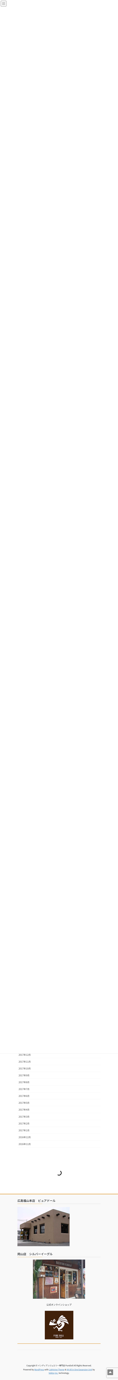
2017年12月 (25, 1054)
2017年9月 (24, 1075)
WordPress (39, 1369)
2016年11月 (25, 1144)
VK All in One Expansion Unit (79, 1369)
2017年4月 (24, 1109)
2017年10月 (25, 1068)
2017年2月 (24, 1123)
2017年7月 (24, 1089)
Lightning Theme (56, 1369)
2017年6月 (24, 1096)
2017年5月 (24, 1102)
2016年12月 (25, 1137)
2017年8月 (24, 1082)
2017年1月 (24, 1130)
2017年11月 (25, 1061)
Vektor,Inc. (53, 1373)
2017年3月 (24, 1116)
